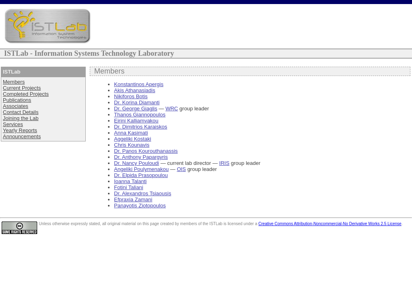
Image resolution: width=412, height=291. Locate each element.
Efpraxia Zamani (133, 199)
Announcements (22, 136)
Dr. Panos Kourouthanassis (146, 151)
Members (14, 82)
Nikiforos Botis (131, 96)
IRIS (224, 163)
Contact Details (20, 112)
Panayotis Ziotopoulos (140, 205)
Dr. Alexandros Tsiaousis (142, 193)
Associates (15, 106)
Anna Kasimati (131, 133)
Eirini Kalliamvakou (136, 121)
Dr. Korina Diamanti (137, 102)
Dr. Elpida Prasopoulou (141, 175)
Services (13, 124)
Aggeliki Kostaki (132, 139)
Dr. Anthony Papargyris (141, 157)
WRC (171, 108)
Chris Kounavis (131, 145)
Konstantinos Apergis (138, 84)
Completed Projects (26, 94)
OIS (181, 169)
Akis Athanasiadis (134, 90)
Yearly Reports (20, 130)
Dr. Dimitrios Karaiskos (140, 127)
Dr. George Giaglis (135, 108)
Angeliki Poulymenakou (141, 169)
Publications (17, 100)
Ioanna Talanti (130, 181)
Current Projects (22, 88)
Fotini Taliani (128, 187)
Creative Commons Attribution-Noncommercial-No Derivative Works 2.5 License (329, 223)
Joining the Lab (20, 118)
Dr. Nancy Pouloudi (136, 163)
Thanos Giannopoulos (139, 115)
